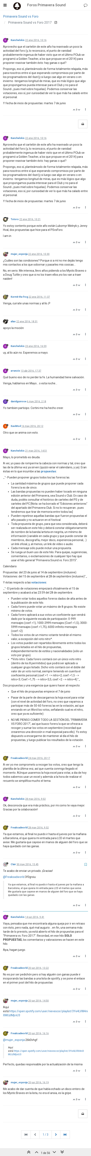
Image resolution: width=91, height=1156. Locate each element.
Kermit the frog (19, 296)
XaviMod (16, 426)
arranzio (15, 370)
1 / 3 (45, 1134)
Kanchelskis (18, 40)
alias (13, 321)
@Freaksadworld (13, 877)
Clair (13, 864)
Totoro (15, 219)
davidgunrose (18, 401)
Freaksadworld (19, 758)
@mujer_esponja (14, 1039)
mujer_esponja (19, 254)
